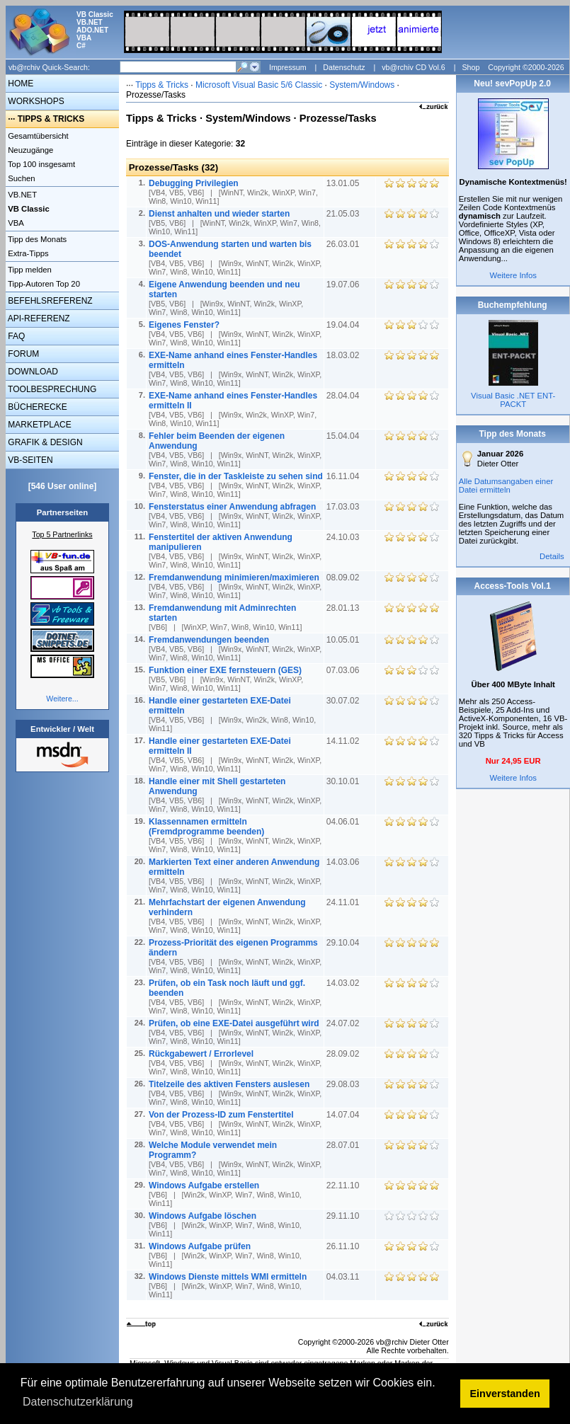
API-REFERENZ (38, 318)
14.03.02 (344, 983)
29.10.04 (344, 943)
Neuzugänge (29, 150)
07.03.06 (344, 670)
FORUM (22, 354)
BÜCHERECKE (36, 407)
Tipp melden (29, 269)
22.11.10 (344, 1185)
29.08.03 (344, 1084)
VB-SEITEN (29, 460)
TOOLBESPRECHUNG (51, 389)
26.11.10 (344, 1246)
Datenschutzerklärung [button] (78, 1402)
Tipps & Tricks (161, 85)
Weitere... (62, 698)
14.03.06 (344, 862)
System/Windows (361, 85)
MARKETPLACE (39, 425)
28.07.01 (344, 1145)
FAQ (15, 336)
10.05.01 (344, 640)
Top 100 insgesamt (40, 164)
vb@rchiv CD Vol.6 (413, 67)
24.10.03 (344, 537)
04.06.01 (344, 822)
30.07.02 (344, 701)
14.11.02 (344, 741)
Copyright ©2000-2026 (526, 67)
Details (552, 556)
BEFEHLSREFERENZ (49, 301)
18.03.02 (344, 355)
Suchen (20, 178)
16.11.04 (344, 476)
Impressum (288, 67)
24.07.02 (344, 1023)
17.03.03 (344, 507)
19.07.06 (344, 284)
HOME (19, 83)
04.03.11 (344, 1277)
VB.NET (21, 194)
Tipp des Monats (36, 239)
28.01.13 (344, 608)
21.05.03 (344, 214)
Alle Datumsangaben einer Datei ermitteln (506, 485)
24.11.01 (344, 902)
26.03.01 (344, 244)
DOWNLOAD (32, 372)
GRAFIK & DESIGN (44, 442)
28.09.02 (344, 1054)
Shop (470, 67)
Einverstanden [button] (505, 1393)
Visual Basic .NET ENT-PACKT (513, 399)
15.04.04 (344, 436)
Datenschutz (344, 67)
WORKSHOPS (35, 101)
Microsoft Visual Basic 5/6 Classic (260, 85)
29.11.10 (344, 1216)
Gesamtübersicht (37, 136)
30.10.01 (344, 781)
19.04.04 (344, 325)
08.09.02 (344, 577)
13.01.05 (344, 183)
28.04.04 (344, 396)
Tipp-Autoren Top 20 (43, 284)
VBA (15, 223)
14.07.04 (344, 1115)
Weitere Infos (513, 275)
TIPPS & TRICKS (51, 119)
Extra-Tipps (27, 253)
